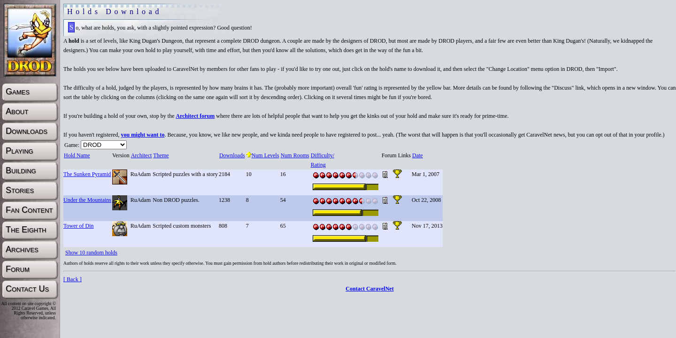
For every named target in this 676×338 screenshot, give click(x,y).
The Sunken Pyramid (87, 174)
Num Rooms (294, 155)
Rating (318, 164)
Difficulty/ (322, 155)
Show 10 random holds (91, 252)
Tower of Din (78, 226)
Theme (161, 155)
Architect (141, 155)
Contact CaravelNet (369, 288)
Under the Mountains (87, 200)
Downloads (232, 155)
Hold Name (76, 155)
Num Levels (262, 155)
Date (417, 155)
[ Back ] (72, 279)
